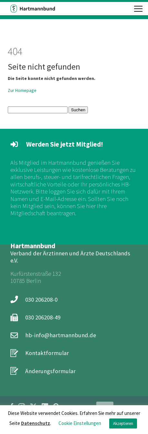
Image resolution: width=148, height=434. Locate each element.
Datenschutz (35, 423)
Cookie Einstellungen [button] (79, 423)
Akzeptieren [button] (123, 423)
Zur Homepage (22, 90)
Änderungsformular (50, 371)
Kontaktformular (47, 353)
